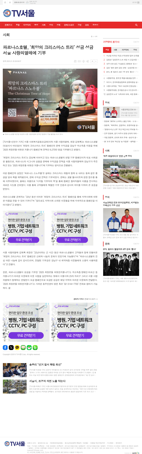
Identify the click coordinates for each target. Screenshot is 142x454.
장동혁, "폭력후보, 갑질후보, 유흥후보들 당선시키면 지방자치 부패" (121, 125)
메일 (79, 61)
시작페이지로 (5, 2)
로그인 (134, 2)
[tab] (107, 50)
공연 (79, 24)
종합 (17, 24)
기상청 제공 (32, 3)
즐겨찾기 (10, 2)
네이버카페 (29, 347)
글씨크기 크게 (92, 61)
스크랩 (87, 61)
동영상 (95, 24)
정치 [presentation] (135, 49)
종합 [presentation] (107, 49)
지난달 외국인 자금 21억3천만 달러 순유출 (122, 56)
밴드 (35, 347)
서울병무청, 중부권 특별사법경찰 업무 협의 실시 (122, 78)
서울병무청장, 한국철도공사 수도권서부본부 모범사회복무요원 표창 (122, 90)
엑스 (11, 347)
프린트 (83, 61)
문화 (107, 243)
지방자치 (27, 24)
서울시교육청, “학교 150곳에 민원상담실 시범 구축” (122, 86)
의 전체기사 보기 (84, 299)
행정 (36, 24)
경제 (58, 24)
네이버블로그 (23, 347)
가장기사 (111, 42)
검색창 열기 (136, 25)
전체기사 (8, 24)
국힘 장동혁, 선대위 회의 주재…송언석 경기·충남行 (121, 137)
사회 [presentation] (115, 49)
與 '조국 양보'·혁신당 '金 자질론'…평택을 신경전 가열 (121, 141)
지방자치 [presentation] (125, 49)
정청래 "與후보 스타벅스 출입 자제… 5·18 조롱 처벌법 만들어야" (121, 121)
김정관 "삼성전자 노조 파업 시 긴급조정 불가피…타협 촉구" (122, 60)
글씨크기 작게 (95, 61)
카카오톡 (17, 347)
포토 (87, 24)
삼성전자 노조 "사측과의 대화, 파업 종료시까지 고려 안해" (122, 94)
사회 (43, 24)
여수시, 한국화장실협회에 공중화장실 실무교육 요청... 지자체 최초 (122, 82)
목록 (75, 61)
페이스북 (5, 347)
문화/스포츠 (69, 24)
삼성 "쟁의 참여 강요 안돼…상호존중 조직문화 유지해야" (122, 68)
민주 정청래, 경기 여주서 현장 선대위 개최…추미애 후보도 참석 (121, 133)
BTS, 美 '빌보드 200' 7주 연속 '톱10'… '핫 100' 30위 (122, 72)
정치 (51, 24)
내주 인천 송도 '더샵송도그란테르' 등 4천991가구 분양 (122, 64)
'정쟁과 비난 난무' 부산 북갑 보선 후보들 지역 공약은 (121, 129)
